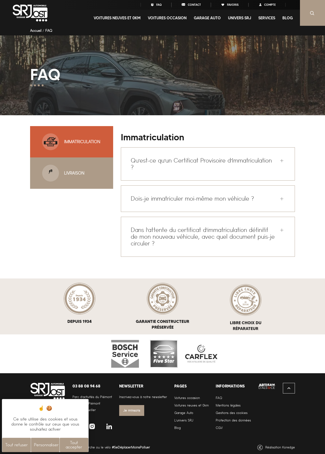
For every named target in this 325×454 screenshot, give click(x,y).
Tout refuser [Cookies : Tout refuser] (16, 444)
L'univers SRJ (183, 420)
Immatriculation (71, 141)
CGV (219, 428)
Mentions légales (228, 405)
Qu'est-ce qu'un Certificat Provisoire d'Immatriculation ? (201, 164)
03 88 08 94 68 (86, 386)
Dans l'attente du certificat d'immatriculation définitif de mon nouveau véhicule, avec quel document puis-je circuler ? (203, 236)
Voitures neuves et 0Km (117, 17)
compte (267, 5)
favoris (230, 5)
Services (266, 17)
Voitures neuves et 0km (191, 405)
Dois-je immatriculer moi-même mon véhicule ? (192, 198)
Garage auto (207, 17)
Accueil (35, 30)
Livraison (63, 173)
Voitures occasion (167, 17)
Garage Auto (183, 413)
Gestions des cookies (231, 413)
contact (191, 4)
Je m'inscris (131, 410)
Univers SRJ (239, 17)
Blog (287, 17)
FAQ (156, 5)
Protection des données (233, 420)
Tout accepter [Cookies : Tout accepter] (74, 445)
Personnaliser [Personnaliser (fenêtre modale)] (46, 444)
